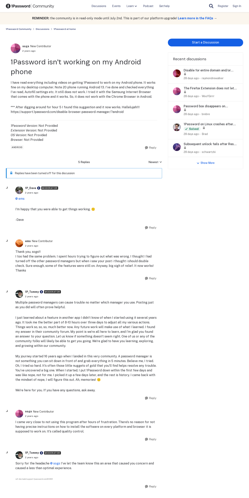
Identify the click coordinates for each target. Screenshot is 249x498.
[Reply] (150, 147)
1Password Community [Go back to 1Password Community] (19, 29)
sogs (56, 463)
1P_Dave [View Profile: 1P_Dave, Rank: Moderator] (30, 188)
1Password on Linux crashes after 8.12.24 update (208, 124)
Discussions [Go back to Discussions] (42, 29)
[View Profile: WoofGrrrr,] (177, 91)
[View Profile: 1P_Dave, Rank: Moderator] (19, 190)
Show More (205, 163)
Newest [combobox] (155, 162)
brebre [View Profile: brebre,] (206, 114)
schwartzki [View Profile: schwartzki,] (209, 151)
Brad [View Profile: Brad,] (205, 134)
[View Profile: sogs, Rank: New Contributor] (15, 48)
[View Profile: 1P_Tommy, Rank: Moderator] (19, 294)
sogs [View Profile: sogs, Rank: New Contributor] (25, 46)
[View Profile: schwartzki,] (177, 147)
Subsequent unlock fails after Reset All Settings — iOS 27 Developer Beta (210, 144)
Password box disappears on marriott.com (204, 106)
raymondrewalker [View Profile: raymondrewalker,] (213, 78)
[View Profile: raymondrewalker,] (177, 73)
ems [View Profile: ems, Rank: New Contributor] (28, 241)
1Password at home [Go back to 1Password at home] (65, 29)
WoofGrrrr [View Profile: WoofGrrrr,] (208, 96)
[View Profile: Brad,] (177, 127)
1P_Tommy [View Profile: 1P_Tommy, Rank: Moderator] (32, 291)
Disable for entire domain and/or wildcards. (207, 70)
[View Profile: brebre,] (177, 109)
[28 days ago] (191, 78)
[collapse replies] (7, 188)
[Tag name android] (17, 147)
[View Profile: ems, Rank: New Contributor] (19, 243)
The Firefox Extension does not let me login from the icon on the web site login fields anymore (209, 88)
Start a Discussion (205, 42)
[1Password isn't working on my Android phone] (31, 192)
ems (21, 199)
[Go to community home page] (30, 6)
